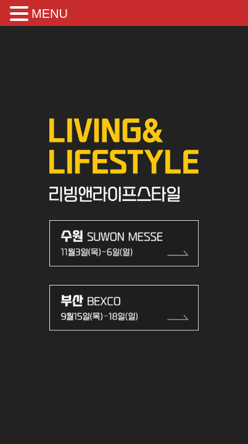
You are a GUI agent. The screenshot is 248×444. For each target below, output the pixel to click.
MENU (49, 13)
